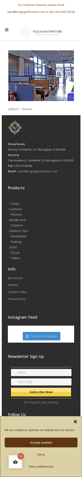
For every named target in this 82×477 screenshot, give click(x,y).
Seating (16, 242)
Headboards (17, 220)
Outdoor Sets (18, 231)
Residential (18, 236)
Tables (15, 258)
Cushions (15, 209)
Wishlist (13, 285)
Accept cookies (41, 442)
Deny (41, 454)
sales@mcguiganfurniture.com (26, 12)
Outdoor (17, 225)
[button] (75, 421)
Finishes (16, 214)
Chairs (15, 203)
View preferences (41, 466)
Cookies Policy (17, 292)
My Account (15, 278)
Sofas (13, 247)
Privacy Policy (17, 299)
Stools (15, 252)
